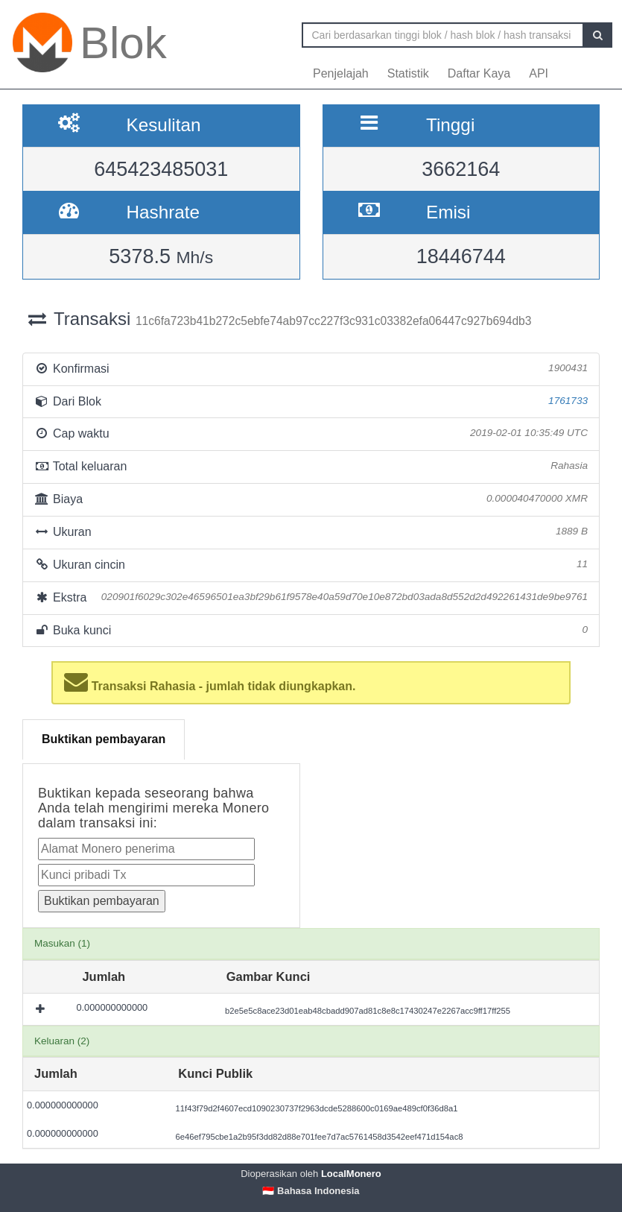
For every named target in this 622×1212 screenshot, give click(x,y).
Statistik (408, 73)
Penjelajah (341, 73)
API (538, 73)
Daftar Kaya (479, 73)
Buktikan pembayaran (103, 739)
